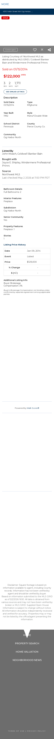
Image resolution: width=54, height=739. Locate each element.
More (5, 4)
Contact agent (10, 50)
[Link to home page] (27, 4)
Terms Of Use (16, 731)
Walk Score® (33, 408)
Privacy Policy (36, 731)
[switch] (34, 50)
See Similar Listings (15, 92)
